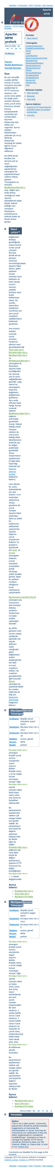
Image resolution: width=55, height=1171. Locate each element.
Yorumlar (30, 115)
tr (20, 48)
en (7, 48)
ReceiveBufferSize (33, 73)
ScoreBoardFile (32, 75)
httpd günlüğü (32, 93)
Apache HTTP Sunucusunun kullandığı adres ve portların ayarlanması (39, 109)
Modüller (13, 5)
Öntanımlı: (14, 733)
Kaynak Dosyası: (13, 68)
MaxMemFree (31, 61)
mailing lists (23, 1147)
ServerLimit (30, 80)
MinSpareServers (33, 68)
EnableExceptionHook (35, 48)
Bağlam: (13, 739)
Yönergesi (17, 713)
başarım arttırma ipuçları (12, 471)
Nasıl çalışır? (32, 38)
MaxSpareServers (33, 65)
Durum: (8, 62)
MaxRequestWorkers (14, 187)
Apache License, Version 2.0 (16, 1160)
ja (16, 48)
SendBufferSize (32, 78)
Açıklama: (10, 53)
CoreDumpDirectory (34, 46)
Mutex (12, 681)
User (28, 85)
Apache (7, 26)
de (18, 46)
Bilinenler (31, 96)
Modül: (12, 745)
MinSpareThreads (24, 1106)
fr (12, 48)
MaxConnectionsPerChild (36, 58)
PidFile (29, 70)
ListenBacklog (32, 56)
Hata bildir (31, 99)
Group (28, 51)
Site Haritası (48, 5)
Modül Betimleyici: (14, 65)
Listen (28, 53)
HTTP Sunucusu (20, 26)
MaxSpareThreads (24, 897)
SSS (31, 5)
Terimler (37, 5)
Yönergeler (22, 5)
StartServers (31, 83)
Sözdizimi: (14, 727)
